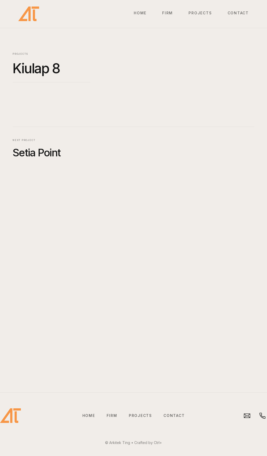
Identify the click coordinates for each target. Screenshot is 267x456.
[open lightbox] (184, 54)
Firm (167, 13)
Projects (200, 13)
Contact (238, 13)
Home (140, 13)
